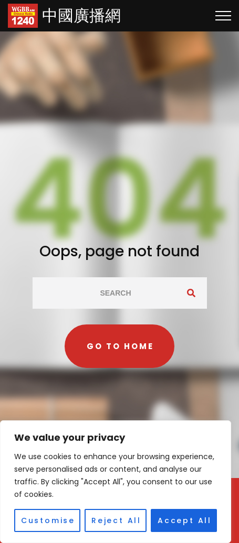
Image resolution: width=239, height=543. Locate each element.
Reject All (116, 520)
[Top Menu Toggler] (223, 15)
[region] (115, 481)
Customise (48, 520)
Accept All (185, 520)
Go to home (120, 346)
